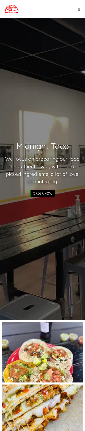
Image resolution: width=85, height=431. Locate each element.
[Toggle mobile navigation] (79, 9)
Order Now (42, 193)
